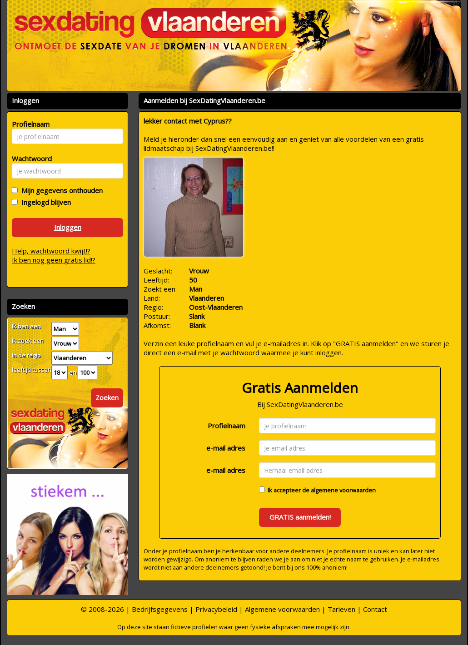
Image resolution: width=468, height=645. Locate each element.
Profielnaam (226, 425)
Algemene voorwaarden (282, 609)
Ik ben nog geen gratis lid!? (53, 259)
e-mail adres (225, 447)
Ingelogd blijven (44, 202)
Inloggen (67, 227)
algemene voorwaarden (343, 490)
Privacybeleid (216, 609)
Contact (375, 609)
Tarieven (341, 609)
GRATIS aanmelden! (300, 516)
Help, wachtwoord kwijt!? (51, 250)
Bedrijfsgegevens (160, 609)
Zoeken (107, 397)
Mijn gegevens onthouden (60, 190)
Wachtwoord (29, 158)
